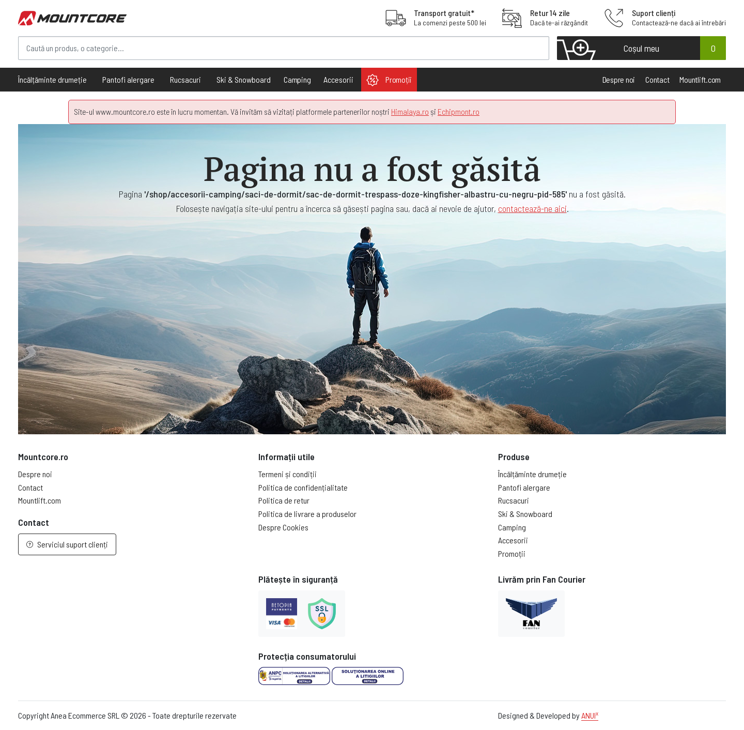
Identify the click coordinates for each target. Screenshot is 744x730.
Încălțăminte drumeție (532, 474)
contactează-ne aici (532, 208)
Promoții (389, 80)
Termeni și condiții (287, 474)
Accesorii (513, 540)
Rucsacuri (513, 500)
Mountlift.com (700, 79)
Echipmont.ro (458, 111)
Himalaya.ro (410, 111)
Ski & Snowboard (525, 514)
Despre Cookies (283, 527)
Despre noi (619, 79)
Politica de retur (283, 500)
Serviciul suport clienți (67, 544)
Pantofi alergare (524, 487)
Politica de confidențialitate (303, 487)
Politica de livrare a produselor (307, 514)
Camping (297, 79)
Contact (657, 79)
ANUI (589, 715)
